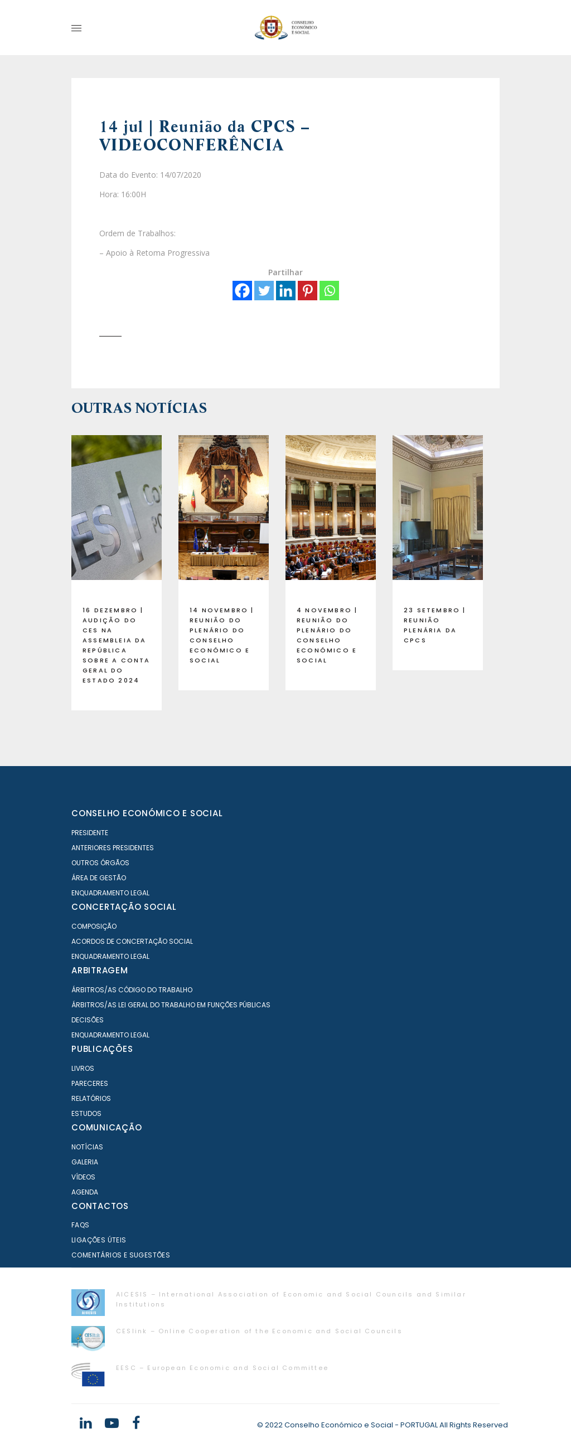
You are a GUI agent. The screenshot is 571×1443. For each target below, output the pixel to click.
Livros (82, 1068)
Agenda (84, 1192)
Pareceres (89, 1083)
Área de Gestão (98, 878)
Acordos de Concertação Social (132, 941)
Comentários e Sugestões (120, 1255)
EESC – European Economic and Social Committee (222, 1367)
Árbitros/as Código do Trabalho (131, 989)
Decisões (87, 1020)
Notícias (87, 1147)
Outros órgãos (100, 862)
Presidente (89, 832)
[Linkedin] (286, 290)
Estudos (86, 1113)
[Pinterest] (307, 290)
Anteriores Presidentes (112, 847)
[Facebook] (242, 290)
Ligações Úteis (99, 1240)
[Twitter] (264, 290)
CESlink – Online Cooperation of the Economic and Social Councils (259, 1331)
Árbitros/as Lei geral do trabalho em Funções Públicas (170, 1005)
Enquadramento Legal (110, 893)
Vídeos (83, 1177)
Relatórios (91, 1098)
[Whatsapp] (329, 290)
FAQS (80, 1225)
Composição (94, 926)
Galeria (84, 1162)
